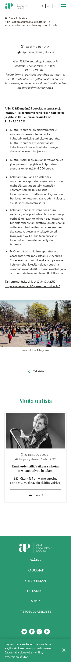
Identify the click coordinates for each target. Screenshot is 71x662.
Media (35, 601)
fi (43, 6)
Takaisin (38, 371)
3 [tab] (35, 522)
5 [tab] (43, 522)
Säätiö (35, 560)
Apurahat (35, 570)
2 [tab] (32, 522)
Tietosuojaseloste (35, 611)
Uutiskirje (35, 591)
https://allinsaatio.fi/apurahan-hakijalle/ (32, 286)
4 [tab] (39, 522)
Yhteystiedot (35, 580)
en (48, 6)
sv (55, 6)
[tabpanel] (35, 457)
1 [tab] (28, 522)
